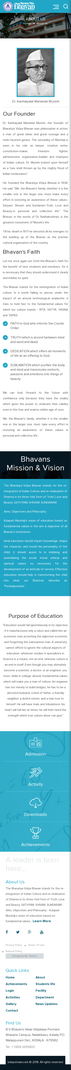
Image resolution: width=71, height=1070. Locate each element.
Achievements (16, 984)
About (40, 977)
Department (45, 997)
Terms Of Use (36, 945)
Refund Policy (14, 951)
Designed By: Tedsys (24, 956)
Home (27, 23)
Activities (13, 997)
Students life (45, 984)
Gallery (11, 1004)
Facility (41, 990)
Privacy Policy (14, 945)
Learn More (42, 921)
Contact (12, 1010)
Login (10, 990)
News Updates (47, 1004)
